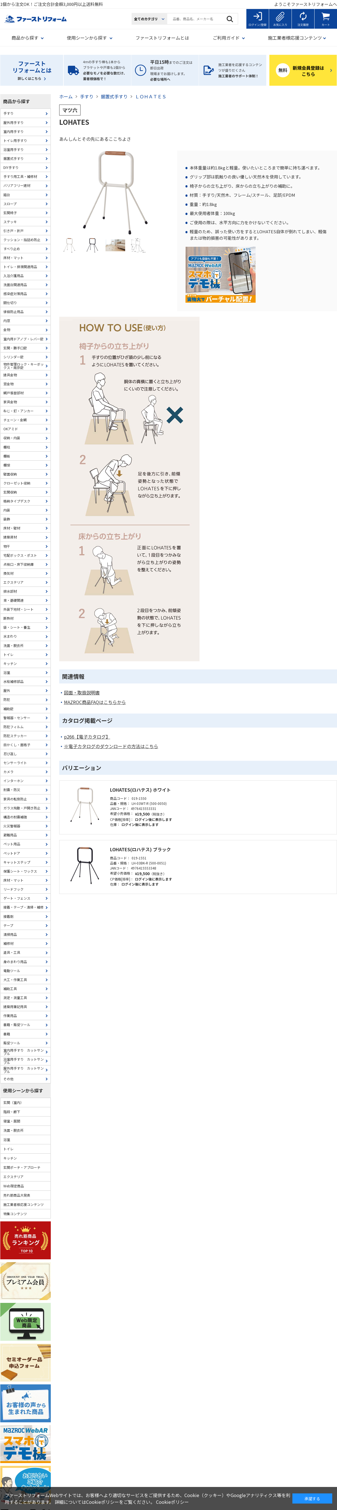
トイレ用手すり (15, 140)
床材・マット (13, 257)
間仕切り (10, 302)
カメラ (8, 771)
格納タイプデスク (16, 501)
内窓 (6, 320)
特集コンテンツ (15, 1213)
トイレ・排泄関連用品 (20, 266)
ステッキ (10, 221)
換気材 (8, 573)
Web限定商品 (13, 1185)
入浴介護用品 (13, 275)
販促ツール (11, 1042)
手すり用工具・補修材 (20, 176)
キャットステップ (16, 862)
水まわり (10, 636)
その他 (8, 1078)
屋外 (6, 690)
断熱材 (8, 618)
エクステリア (13, 582)
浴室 (6, 672)
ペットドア (11, 853)
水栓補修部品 (13, 681)
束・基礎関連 (13, 600)
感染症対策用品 (15, 293)
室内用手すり (13, 131)
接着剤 (8, 916)
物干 (6, 546)
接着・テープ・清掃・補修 (23, 907)
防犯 (6, 699)
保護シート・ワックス (20, 871)
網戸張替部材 (13, 392)
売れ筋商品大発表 (16, 1195)
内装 (6, 510)
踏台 (6, 194)
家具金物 (10, 401)
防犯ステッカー (15, 735)
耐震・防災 (11, 789)
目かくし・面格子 (16, 744)
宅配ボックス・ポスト (20, 555)
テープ (8, 925)
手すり (8, 113)
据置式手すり (13, 158)
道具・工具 (11, 952)
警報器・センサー (16, 717)
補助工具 (10, 988)
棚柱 (6, 447)
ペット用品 (11, 843)
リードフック (13, 889)
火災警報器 (11, 825)
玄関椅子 (10, 212)
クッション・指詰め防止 (21, 239)
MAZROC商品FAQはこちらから (95, 702)
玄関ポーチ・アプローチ (21, 1167)
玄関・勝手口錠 (15, 347)
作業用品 (10, 1015)
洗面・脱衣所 (13, 645)
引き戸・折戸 (13, 230)
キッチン (10, 663)
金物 (6, 329)
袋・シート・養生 (16, 627)
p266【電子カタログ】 (87, 737)
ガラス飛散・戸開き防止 (21, 807)
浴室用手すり (13, 149)
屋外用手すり (13, 122)
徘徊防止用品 (13, 311)
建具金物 (10, 374)
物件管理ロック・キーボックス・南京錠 (23, 366)
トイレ (8, 654)
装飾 (6, 519)
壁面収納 (10, 474)
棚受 (6, 465)
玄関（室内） (13, 1102)
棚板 (6, 456)
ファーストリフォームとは (162, 37)
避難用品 (10, 834)
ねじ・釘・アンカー (18, 410)
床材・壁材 (11, 528)
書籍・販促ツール (16, 1024)
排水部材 (10, 591)
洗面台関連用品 (15, 284)
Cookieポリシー (172, 1501)
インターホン (13, 780)
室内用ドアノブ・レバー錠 (23, 338)
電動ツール (11, 970)
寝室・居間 (11, 1121)
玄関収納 (10, 492)
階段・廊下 (11, 1111)
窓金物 (8, 383)
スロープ (10, 203)
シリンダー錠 (13, 356)
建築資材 (10, 537)
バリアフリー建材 (16, 185)
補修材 (8, 943)
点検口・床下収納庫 (18, 564)
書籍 (6, 1033)
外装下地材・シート (18, 609)
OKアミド (10, 428)
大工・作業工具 (15, 979)
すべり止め (11, 248)
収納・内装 (11, 437)
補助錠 (8, 708)
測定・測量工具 (15, 997)
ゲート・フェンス (16, 898)
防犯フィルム (13, 726)
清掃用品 (10, 934)
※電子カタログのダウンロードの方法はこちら (111, 746)
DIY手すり (11, 167)
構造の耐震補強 (15, 816)
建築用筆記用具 (15, 1006)
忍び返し (10, 753)
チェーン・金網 (15, 419)
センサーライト (15, 762)
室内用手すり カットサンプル (23, 1052)
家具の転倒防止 (15, 798)
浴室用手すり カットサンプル (23, 1061)
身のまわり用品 (15, 961)
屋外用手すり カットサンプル (23, 1070)
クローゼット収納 (16, 483)
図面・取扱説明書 (82, 693)
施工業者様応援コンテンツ (23, 1204)
